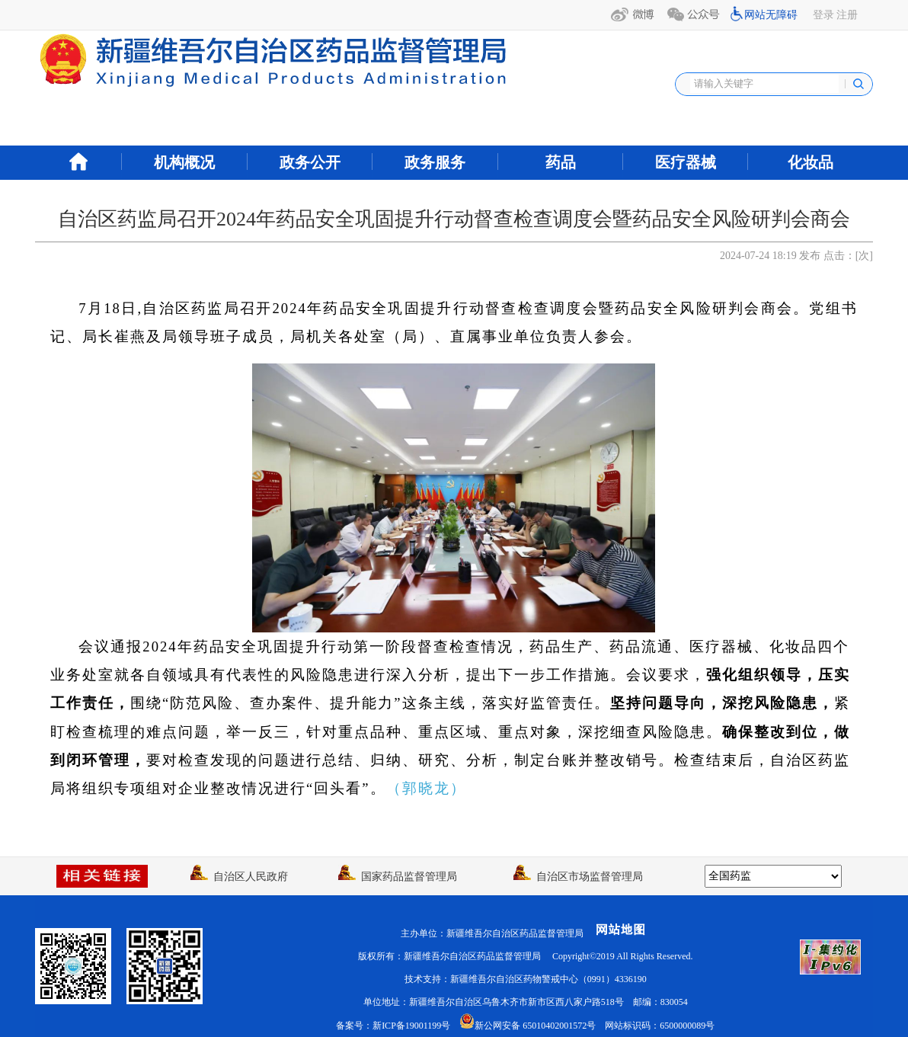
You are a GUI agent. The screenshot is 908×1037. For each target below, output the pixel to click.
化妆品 (810, 162)
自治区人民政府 (239, 876)
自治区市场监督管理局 (578, 876)
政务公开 (310, 162)
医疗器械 (685, 162)
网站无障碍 (771, 15)
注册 (847, 15)
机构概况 (184, 162)
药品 (560, 162)
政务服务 (434, 162)
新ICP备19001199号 (411, 1025)
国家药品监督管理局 (397, 876)
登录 (823, 15)
